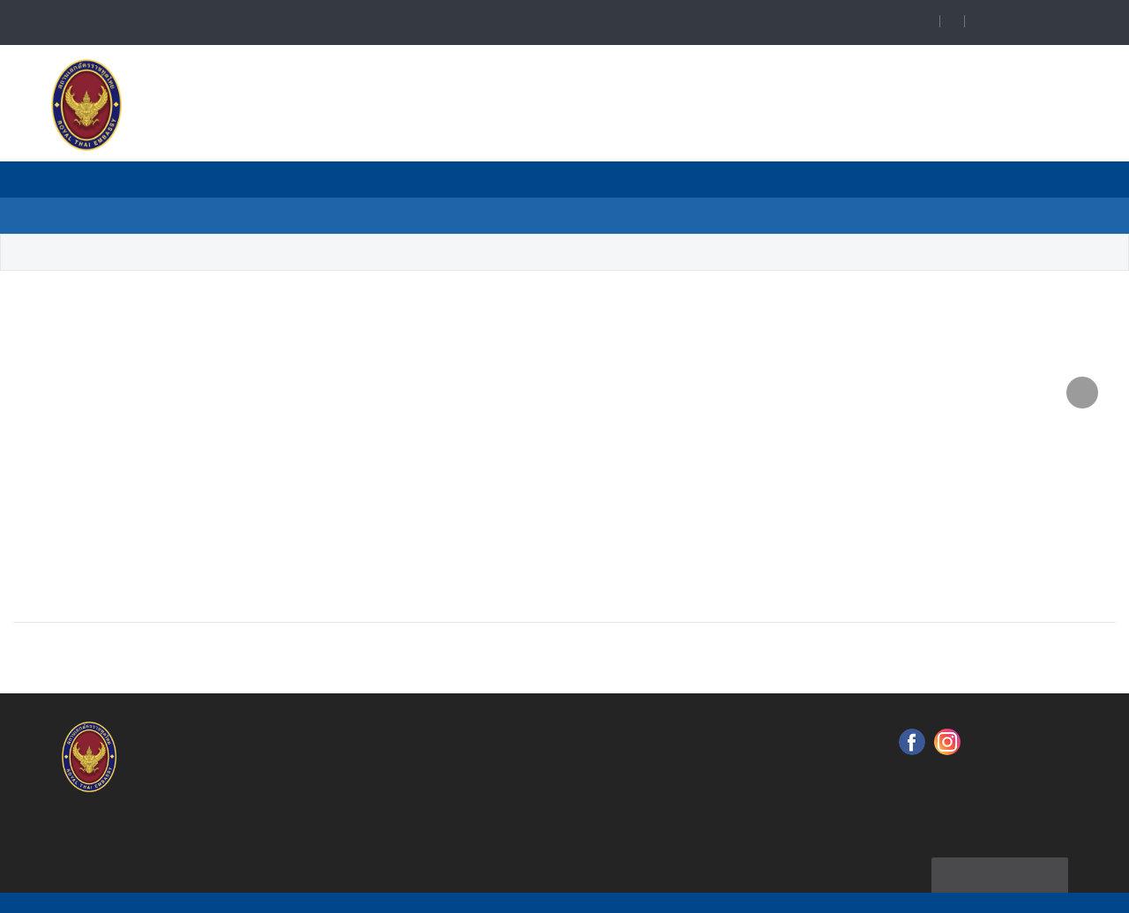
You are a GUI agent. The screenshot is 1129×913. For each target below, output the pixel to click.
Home (32, 252)
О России (640, 215)
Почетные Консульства (396, 179)
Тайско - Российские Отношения (625, 179)
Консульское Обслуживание (381, 215)
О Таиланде (757, 215)
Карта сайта (999, 847)
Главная (171, 179)
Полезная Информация (856, 179)
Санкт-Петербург (286, 252)
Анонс (542, 215)
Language (1040, 22)
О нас (254, 179)
